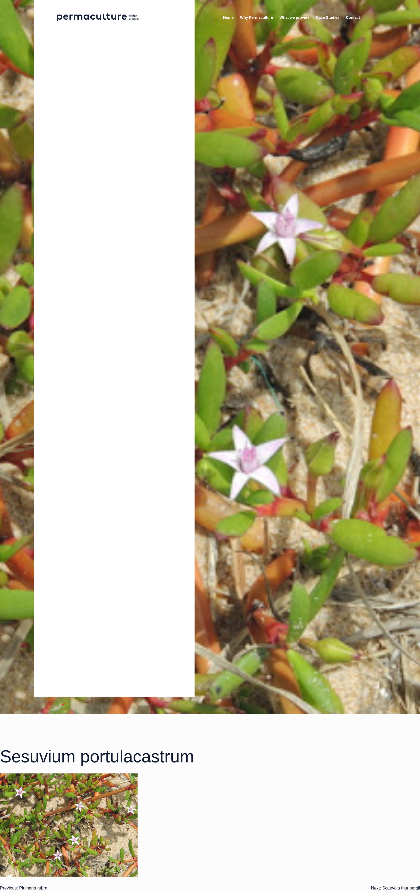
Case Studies (327, 17)
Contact (353, 17)
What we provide (294, 17)
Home (228, 17)
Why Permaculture (256, 17)
